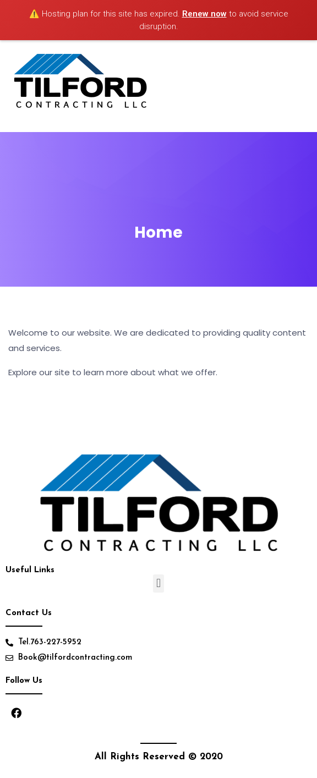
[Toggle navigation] (299, 86)
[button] (158, 583)
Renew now (204, 14)
